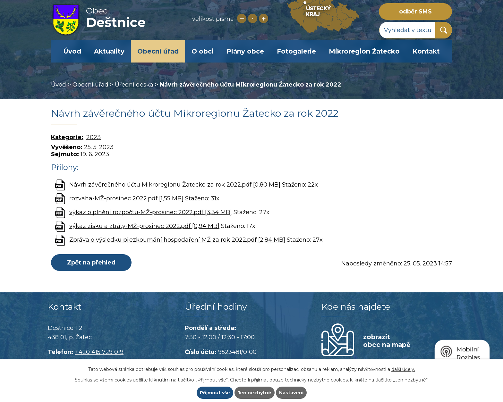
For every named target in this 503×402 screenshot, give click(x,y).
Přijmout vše (215, 393)
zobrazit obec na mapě (386, 340)
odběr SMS (415, 11)
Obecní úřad (158, 51)
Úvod (72, 51)
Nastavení (291, 393)
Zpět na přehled (91, 262)
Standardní (252, 18)
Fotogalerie (296, 51)
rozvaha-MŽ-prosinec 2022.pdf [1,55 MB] (126, 198)
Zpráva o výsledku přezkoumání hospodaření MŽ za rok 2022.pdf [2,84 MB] (177, 239)
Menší (241, 18)
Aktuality (109, 51)
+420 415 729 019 (99, 352)
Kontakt (426, 51)
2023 (93, 137)
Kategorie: (67, 137)
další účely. (403, 369)
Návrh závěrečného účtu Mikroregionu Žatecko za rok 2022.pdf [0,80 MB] (174, 184)
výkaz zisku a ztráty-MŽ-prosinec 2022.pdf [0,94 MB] (144, 226)
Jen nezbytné (254, 393)
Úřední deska (134, 84)
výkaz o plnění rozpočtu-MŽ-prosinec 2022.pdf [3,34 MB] (150, 212)
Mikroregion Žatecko (364, 51)
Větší (263, 18)
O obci (203, 51)
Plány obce (245, 51)
